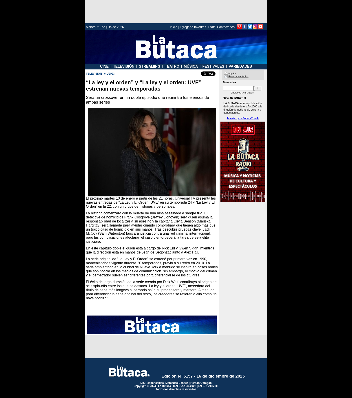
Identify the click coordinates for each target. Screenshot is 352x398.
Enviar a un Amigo (238, 76)
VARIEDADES (240, 66)
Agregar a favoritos (192, 27)
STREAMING (149, 66)
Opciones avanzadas (242, 92)
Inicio (173, 27)
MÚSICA (191, 66)
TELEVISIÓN (123, 66)
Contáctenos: (226, 27)
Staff (211, 27)
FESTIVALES (213, 66)
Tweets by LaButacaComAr (243, 118)
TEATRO (172, 66)
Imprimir (232, 73)
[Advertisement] (176, 11)
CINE (104, 66)
